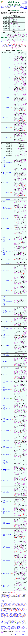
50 (4, 522)
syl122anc (8, 311)
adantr (7, 430)
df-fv (18, 620)
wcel (8, 595)
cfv (8, 596)
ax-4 (10, 603)
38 (4, 419)
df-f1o (13, 620)
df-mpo (12, 621)
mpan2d (8, 523)
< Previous (24, 1)
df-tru (9, 609)
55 (4, 480)
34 (5, 312)
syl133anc (8, 172)
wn (8, 594)
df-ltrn (2, 629)
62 (4, 560)
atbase (7, 355)
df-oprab (7, 621)
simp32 (8, 137)
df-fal (14, 609)
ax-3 (2, 603)
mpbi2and (8, 419)
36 (4, 334)
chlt (10, 598)
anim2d (8, 560)
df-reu (2, 613)
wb (15, 594)
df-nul (18, 614)
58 (4, 514)
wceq (3, 595)
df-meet (12, 623)
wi (11, 594)
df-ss (14, 614)
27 (4, 254)
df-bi (18, 608)
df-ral (15, 611)
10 (4, 157)
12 (4, 160)
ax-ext (22, 604)
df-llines (6, 627)
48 (4, 421)
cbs (23, 596)
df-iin (2, 616)
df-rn (23, 617)
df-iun (23, 615)
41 (5, 361)
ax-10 (9, 604)
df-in (10, 614)
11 (3, 158)
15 (4, 164)
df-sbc (15, 613)
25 (4, 252)
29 (4, 546)
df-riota (22, 620)
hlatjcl (7, 381)
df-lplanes (13, 627)
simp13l (8, 290)
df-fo (9, 620)
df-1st (17, 621)
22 (4, 201)
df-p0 (18, 623)
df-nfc (6, 611)
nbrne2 (8, 199)
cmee (15, 597)
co (18, 596)
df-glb (2, 623)
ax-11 (13, 604)
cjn (8, 597)
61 (4, 547)
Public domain (16, 634)
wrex (18, 595)
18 (5, 174)
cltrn (23, 598)
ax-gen (5, 603)
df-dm (19, 617)
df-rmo (23, 611)
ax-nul (10, 605)
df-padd (7, 628)
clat (20, 597)
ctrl (3, 600)
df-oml (23, 624)
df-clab (14, 610)
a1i (7, 270)
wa (19, 594)
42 (4, 407)
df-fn (21, 619)
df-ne (10, 611)
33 (4, 311)
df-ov (2, 621)
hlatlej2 (8, 328)
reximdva (8, 573)
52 (4, 454)
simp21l (8, 97)
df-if (22, 614)
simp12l (8, 280)
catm (5, 598)
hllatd (7, 345)
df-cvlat (18, 626)
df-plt (18, 622)
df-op (14, 615)
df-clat (7, 624)
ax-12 (18, 604)
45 (4, 390)
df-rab (7, 613)
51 (4, 508)
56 (4, 511)
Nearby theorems (24, 3)
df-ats (9, 626)
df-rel (5, 617)
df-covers (3, 626)
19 (5, 182)
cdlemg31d (9, 162)
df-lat (2, 624)
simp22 (8, 87)
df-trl (7, 629)
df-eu (10, 610)
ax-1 (22, 601)
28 (4, 585)
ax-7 (21, 603)
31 (4, 534)
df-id (21, 616)
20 (5, 249)
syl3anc (8, 335)
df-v (11, 613)
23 (4, 208)
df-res (2, 619)
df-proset (6, 622)
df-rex (19, 611)
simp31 (8, 192)
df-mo (5, 610)
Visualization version (23, 7)
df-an (22, 608)
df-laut (18, 628)
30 (4, 270)
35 (4, 418)
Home (5, 6)
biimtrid (8, 547)
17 (4, 167)
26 (4, 253)
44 (4, 408)
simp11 (8, 58)
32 (5, 310)
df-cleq (19, 610)
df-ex (18, 609)
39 (4, 405)
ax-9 (4, 604)
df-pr (10, 615)
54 (5, 470)
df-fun (16, 619)
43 (5, 374)
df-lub (23, 622)
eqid (7, 352)
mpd (7, 585)
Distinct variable (5, 41)
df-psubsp (19, 627)
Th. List (14, 6)
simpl (7, 263)
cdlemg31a (9, 301)
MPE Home (9, 6)
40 (4, 354)
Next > (26, 2)
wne (13, 595)
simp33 (8, 228)
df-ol (18, 624)
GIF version (25, 8)
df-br (7, 616)
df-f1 (5, 620)
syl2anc (8, 208)
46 (4, 409)
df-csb (20, 613)
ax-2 (25, 601)
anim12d (8, 534)
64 (4, 586)
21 (4, 250)
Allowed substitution (6, 45)
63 (4, 573)
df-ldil (23, 628)
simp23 (8, 127)
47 (4, 411)
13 (4, 161)
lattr (7, 501)
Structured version (24, 6)
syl (7, 361)
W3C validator (24, 634)
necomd (8, 201)
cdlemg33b (16, 631)
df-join (7, 623)
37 (4, 337)
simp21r (8, 107)
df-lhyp (12, 628)
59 (4, 523)
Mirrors (2, 6)
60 (4, 535)
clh (16, 598)
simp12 (8, 67)
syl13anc (8, 408)
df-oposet (13, 624)
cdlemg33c (23, 631)
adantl (7, 454)
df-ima (7, 619)
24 (5, 218)
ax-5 (14, 603)
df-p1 (23, 623)
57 (4, 512)
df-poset (12, 622)
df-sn (5, 615)
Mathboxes (2, 7)
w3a (24, 594)
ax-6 (18, 603)
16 (4, 165)
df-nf (22, 609)
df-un (5, 614)
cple (3, 597)
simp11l (8, 321)
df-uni (18, 615)
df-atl (13, 626)
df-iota (12, 619)
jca (7, 117)
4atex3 (8, 239)
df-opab (11, 616)
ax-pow (15, 605)
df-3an (8, 259)
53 (4, 510)
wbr (4, 596)
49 (4, 430)
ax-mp (19, 601)
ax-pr (20, 605)
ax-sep (5, 605)
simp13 (8, 77)
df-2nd (22, 621)
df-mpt (16, 616)
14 (4, 162)
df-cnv (10, 617)
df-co (14, 617)
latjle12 (8, 398)
